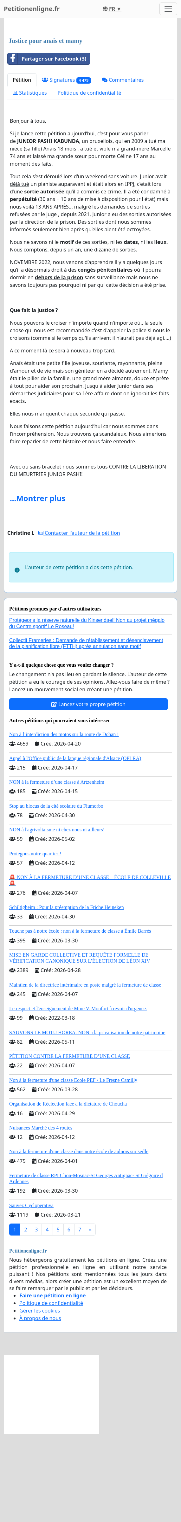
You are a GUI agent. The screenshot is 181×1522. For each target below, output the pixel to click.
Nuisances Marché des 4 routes (40, 1216)
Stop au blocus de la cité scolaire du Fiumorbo (56, 894)
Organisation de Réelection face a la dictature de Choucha (68, 1192)
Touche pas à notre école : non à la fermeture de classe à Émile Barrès (80, 1019)
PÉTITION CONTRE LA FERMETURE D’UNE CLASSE (69, 1144)
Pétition (22, 168)
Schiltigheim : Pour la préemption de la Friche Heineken (66, 995)
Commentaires (123, 168)
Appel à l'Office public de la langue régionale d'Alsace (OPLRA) (75, 846)
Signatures (66, 168)
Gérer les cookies (39, 1398)
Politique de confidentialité (89, 181)
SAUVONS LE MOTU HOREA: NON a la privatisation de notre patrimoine (87, 1121)
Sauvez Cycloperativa (31, 1293)
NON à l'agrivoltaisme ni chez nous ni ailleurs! (57, 918)
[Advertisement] (90, 72)
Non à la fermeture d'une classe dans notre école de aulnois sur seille (78, 1239)
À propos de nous (40, 1406)
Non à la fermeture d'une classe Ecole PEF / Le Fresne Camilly (73, 1168)
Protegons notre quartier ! (35, 942)
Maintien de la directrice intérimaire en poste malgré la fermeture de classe (85, 1073)
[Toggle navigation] (168, 9)
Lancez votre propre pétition (88, 792)
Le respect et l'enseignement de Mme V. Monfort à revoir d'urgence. (78, 1097)
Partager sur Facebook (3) (47, 147)
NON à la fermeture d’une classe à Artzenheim (56, 870)
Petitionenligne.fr (32, 8)
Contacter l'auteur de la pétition (79, 621)
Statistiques (30, 181)
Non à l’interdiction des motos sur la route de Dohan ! (64, 822)
